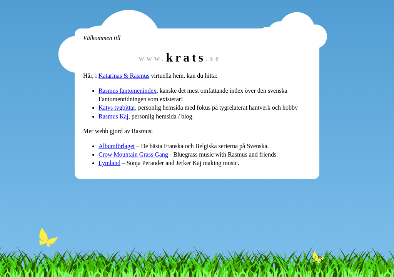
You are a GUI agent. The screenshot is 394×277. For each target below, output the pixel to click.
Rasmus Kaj (113, 116)
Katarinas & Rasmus (123, 75)
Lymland (109, 163)
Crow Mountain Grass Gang (133, 154)
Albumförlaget (116, 146)
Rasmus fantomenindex (127, 90)
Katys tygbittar (116, 107)
